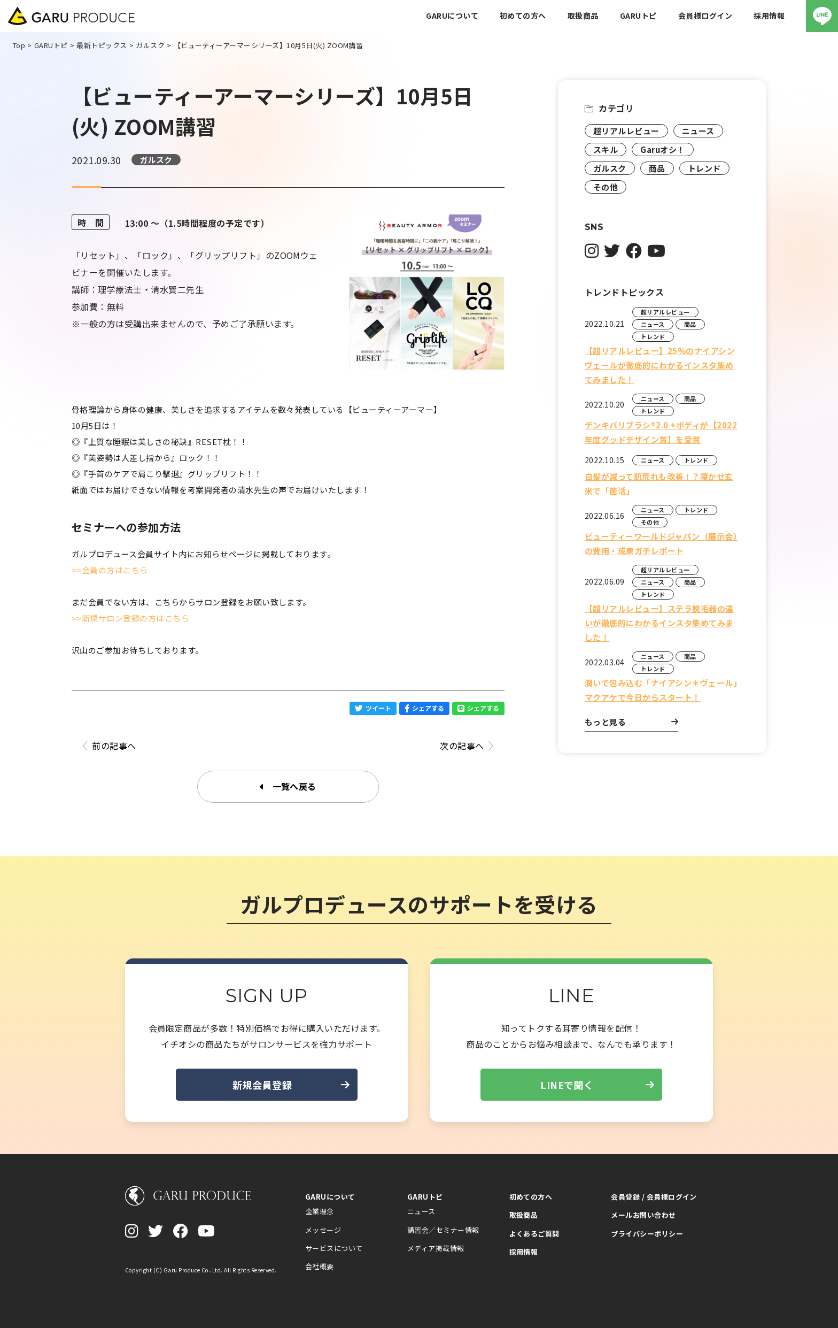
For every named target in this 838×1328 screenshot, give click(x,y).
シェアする (424, 707)
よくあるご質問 (534, 1234)
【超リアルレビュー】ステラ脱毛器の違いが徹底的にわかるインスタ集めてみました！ (659, 623)
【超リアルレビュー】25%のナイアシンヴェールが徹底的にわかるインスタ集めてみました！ (660, 365)
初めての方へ (531, 1197)
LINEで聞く (597, 1085)
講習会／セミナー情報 (443, 1230)
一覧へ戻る (288, 787)
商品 (657, 168)
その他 (605, 187)
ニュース (698, 130)
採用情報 (523, 1252)
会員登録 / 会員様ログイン (654, 1197)
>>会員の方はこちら (110, 569)
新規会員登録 (291, 1085)
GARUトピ (425, 1197)
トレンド (704, 168)
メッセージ (323, 1230)
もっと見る (631, 722)
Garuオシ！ (662, 149)
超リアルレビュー (626, 130)
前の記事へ (109, 746)
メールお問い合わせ (643, 1215)
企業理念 (319, 1211)
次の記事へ (467, 746)
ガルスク (156, 159)
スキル (605, 149)
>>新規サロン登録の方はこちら (130, 618)
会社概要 (319, 1266)
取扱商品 (523, 1215)
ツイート (373, 707)
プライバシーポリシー (647, 1234)
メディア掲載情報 (435, 1248)
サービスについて (334, 1248)
